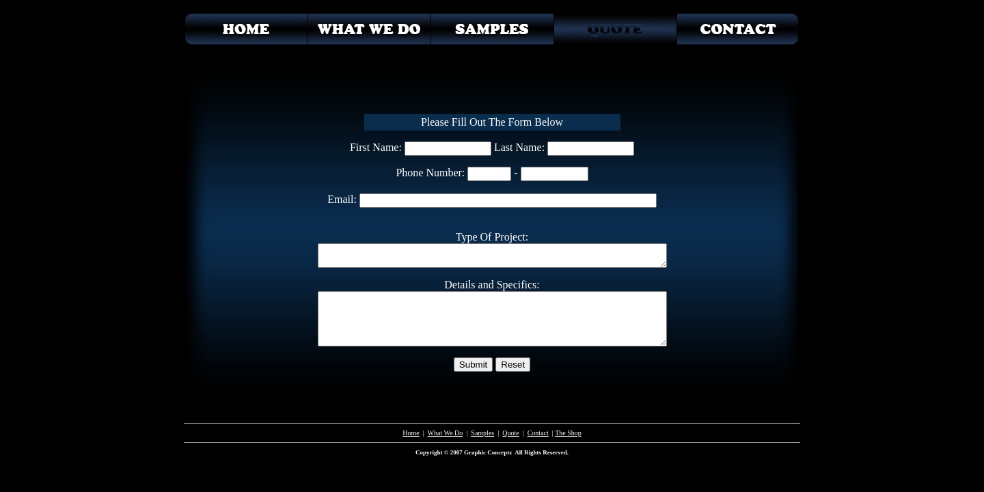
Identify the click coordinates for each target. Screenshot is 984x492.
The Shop (568, 433)
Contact (538, 433)
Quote (510, 433)
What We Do (445, 433)
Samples (482, 433)
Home (410, 433)
